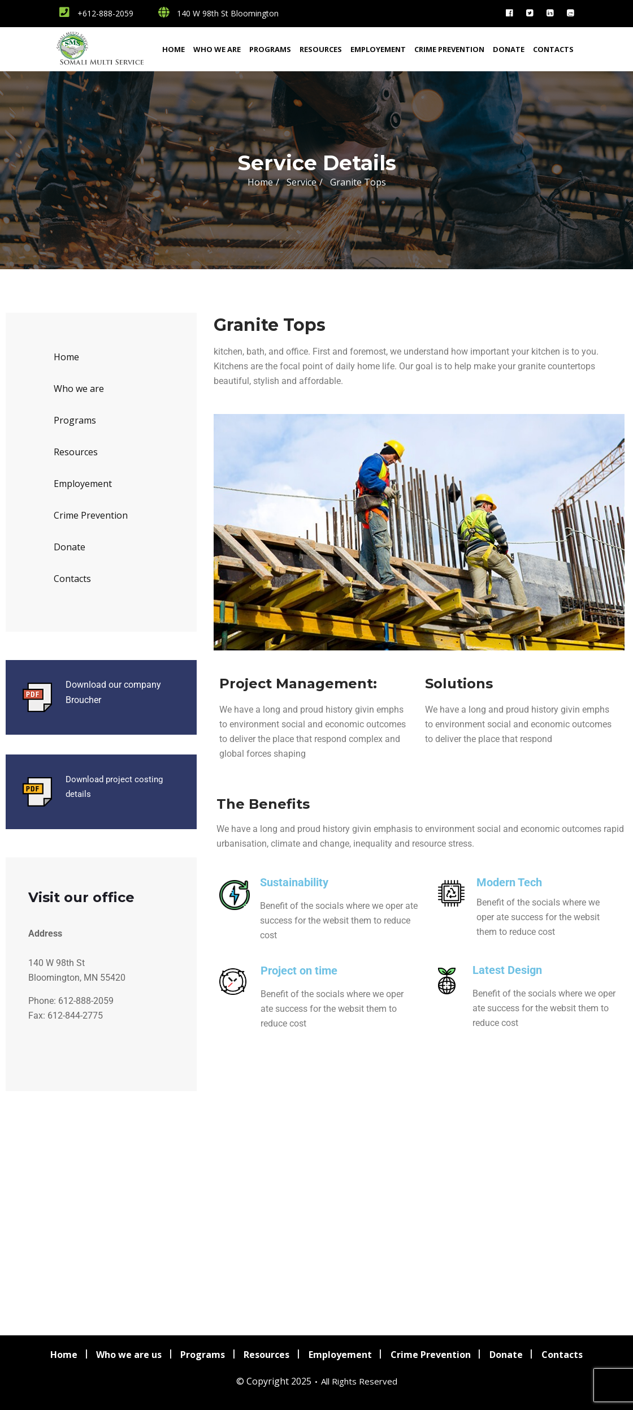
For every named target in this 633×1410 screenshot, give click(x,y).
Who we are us (128, 1354)
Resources (321, 49)
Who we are (217, 49)
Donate (508, 49)
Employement (378, 49)
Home (173, 49)
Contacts (553, 49)
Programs (270, 49)
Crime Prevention (449, 49)
